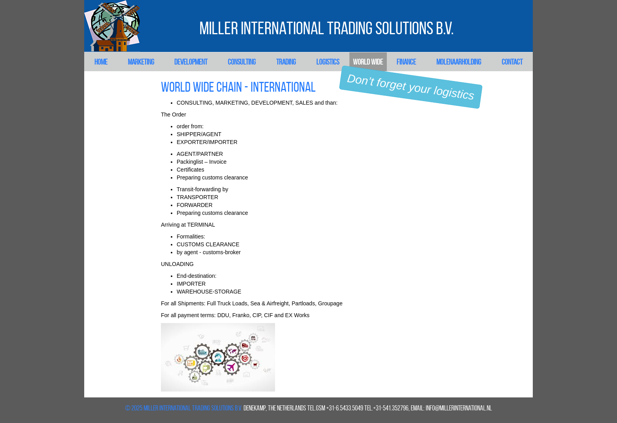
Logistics (327, 61)
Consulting (242, 61)
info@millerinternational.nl (459, 408)
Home (100, 61)
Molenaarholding (458, 61)
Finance (406, 61)
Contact (512, 61)
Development (190, 61)
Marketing (141, 61)
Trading (286, 61)
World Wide (368, 61)
